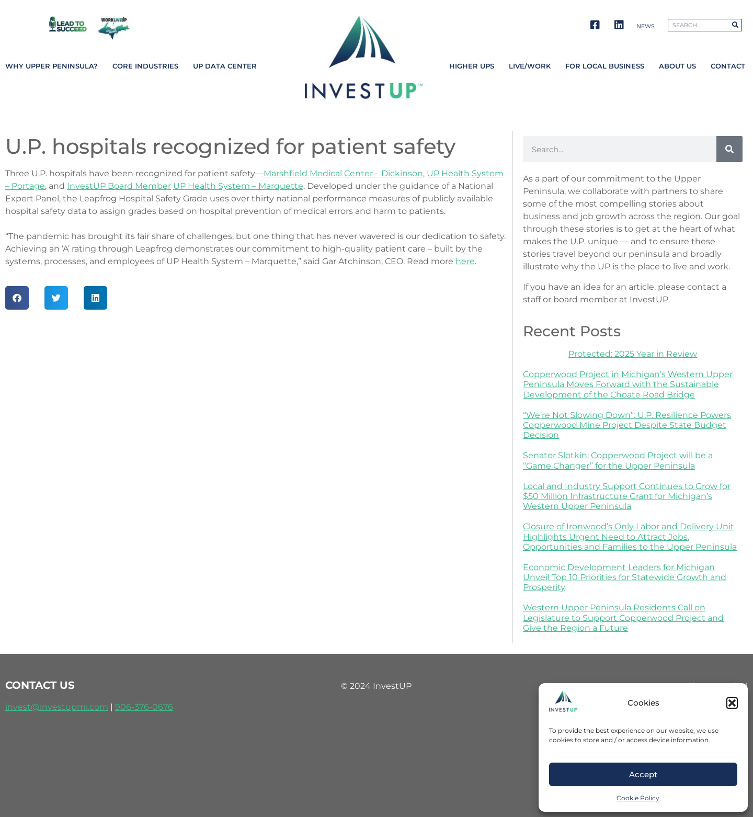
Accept (643, 774)
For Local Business (604, 66)
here (465, 261)
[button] (732, 703)
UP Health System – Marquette (238, 186)
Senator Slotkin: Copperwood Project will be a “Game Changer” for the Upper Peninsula (618, 460)
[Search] (735, 25)
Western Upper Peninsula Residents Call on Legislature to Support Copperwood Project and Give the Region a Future (623, 617)
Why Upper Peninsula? (51, 66)
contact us (40, 685)
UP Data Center (225, 66)
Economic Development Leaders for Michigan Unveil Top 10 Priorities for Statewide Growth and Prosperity (624, 577)
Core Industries (145, 66)
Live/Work (530, 66)
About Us (677, 66)
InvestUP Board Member (119, 186)
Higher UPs (471, 66)
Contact (728, 66)
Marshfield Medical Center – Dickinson (343, 173)
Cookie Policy (638, 798)
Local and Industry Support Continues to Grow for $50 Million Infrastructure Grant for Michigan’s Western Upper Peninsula (627, 496)
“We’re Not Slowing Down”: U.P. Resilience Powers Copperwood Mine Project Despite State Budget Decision (627, 425)
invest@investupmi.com (56, 707)
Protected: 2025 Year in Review (632, 354)
